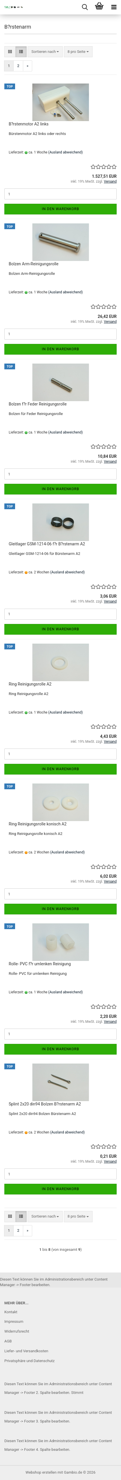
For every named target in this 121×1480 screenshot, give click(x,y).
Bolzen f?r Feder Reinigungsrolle (38, 404)
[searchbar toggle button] (84, 7)
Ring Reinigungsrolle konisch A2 (37, 824)
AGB (8, 1341)
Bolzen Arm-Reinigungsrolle (33, 264)
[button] (10, 52)
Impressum (13, 1321)
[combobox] (45, 52)
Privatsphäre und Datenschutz (29, 1361)
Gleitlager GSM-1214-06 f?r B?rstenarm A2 (47, 544)
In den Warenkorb (60, 209)
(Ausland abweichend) (65, 152)
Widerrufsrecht (16, 1331)
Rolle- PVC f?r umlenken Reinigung (40, 964)
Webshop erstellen (41, 1472)
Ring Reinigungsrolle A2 (30, 684)
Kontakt (10, 1312)
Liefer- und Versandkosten (26, 1351)
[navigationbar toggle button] (113, 7)
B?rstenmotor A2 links (28, 124)
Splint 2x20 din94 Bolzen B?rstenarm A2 (45, 1104)
